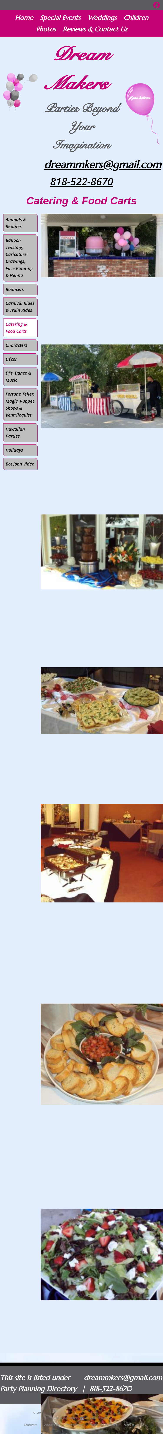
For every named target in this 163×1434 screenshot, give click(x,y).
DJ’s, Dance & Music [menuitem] (18, 376)
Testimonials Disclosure (103, 1424)
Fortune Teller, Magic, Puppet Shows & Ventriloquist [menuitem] (20, 404)
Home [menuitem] (24, 18)
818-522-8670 (81, 181)
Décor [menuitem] (11, 359)
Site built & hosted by (81, 1417)
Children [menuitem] (135, 18)
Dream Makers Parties (67, 1413)
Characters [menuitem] (16, 345)
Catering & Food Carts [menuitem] (16, 327)
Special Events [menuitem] (60, 18)
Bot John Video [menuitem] (20, 464)
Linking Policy (51, 1424)
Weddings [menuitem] (102, 18)
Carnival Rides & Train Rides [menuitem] (20, 306)
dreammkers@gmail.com (102, 164)
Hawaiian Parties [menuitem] (15, 432)
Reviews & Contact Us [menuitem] (95, 29)
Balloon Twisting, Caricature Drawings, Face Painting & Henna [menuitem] (19, 257)
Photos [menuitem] (46, 29)
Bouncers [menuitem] (15, 289)
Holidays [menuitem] (14, 450)
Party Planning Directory (38, 1388)
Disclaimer (30, 1424)
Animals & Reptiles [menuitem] (16, 223)
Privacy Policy (74, 1424)
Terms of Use (131, 1424)
